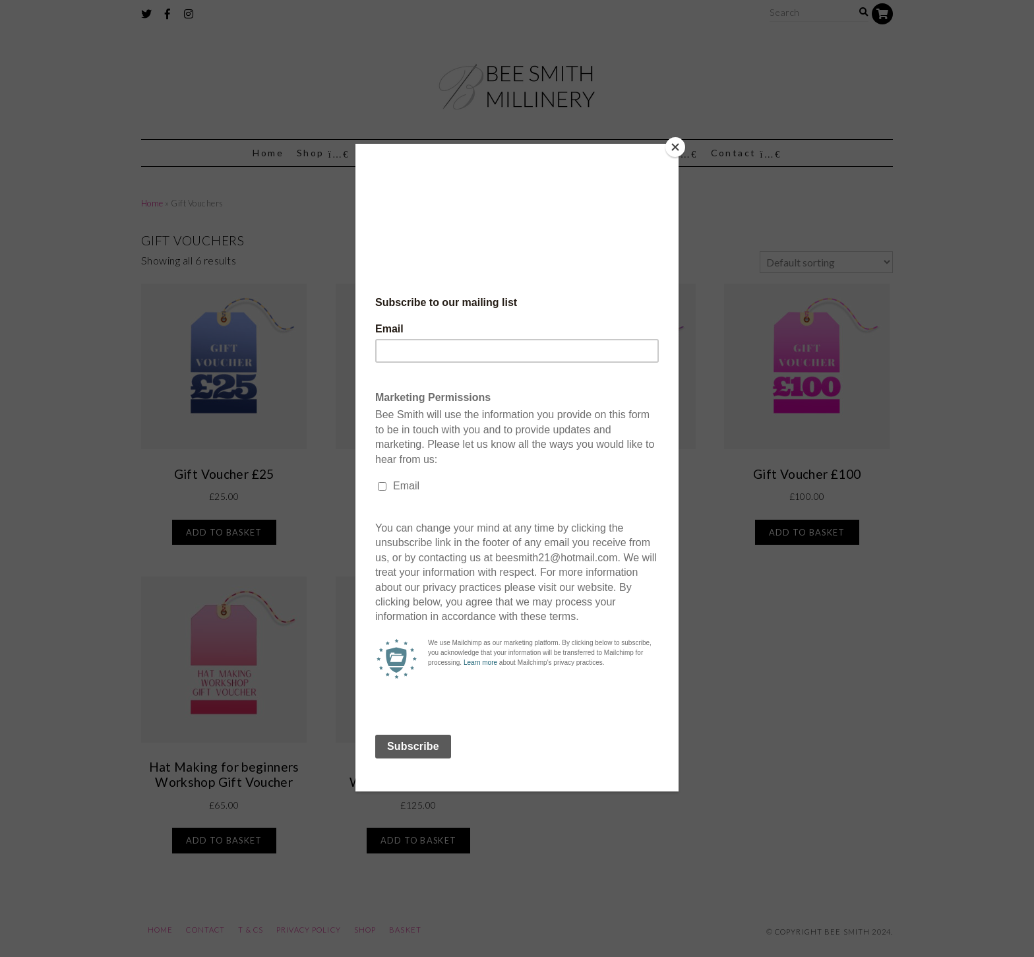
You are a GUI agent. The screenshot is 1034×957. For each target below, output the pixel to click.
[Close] (675, 147)
